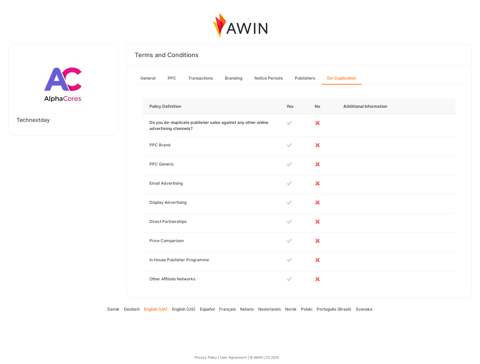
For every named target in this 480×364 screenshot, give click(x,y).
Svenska (364, 309)
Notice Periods (268, 78)
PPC (172, 78)
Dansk (113, 309)
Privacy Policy (206, 357)
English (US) (184, 309)
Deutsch (132, 309)
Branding (233, 78)
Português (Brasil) (334, 309)
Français (227, 309)
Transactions (200, 78)
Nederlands (269, 309)
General (148, 78)
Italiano (247, 309)
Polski (306, 309)
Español (207, 309)
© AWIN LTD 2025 (264, 357)
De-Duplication (341, 78)
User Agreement (233, 357)
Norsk (291, 309)
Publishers (305, 78)
